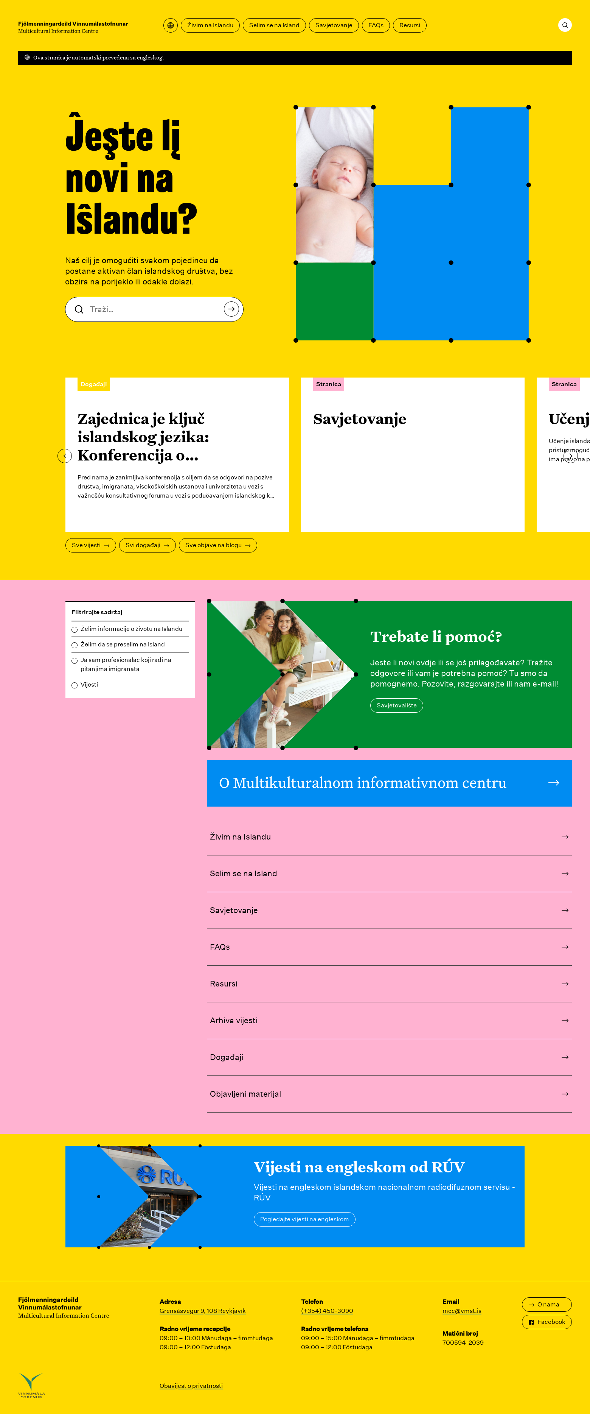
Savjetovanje (333, 25)
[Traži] (565, 25)
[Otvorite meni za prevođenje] (170, 25)
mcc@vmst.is (461, 1310)
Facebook (546, 1321)
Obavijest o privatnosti (191, 1385)
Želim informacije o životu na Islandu (131, 628)
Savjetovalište (397, 705)
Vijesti (89, 684)
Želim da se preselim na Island (123, 644)
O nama (543, 1304)
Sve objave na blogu (218, 545)
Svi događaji (147, 545)
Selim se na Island (274, 25)
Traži (233, 311)
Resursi (409, 25)
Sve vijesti (91, 545)
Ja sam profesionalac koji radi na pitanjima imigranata (126, 664)
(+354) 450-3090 (327, 1310)
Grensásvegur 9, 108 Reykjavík (203, 1310)
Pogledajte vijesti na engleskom (304, 1219)
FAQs (376, 25)
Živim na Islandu (210, 25)
